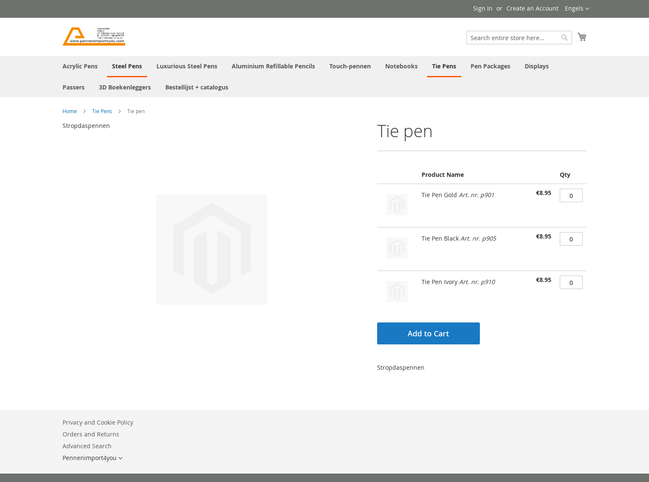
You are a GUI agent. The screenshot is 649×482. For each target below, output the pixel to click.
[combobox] (519, 37)
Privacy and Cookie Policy (98, 422)
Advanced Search (87, 446)
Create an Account (533, 8)
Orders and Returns (91, 434)
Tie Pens (102, 111)
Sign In (483, 8)
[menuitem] (80, 66)
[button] (577, 9)
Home (70, 111)
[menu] (324, 76)
